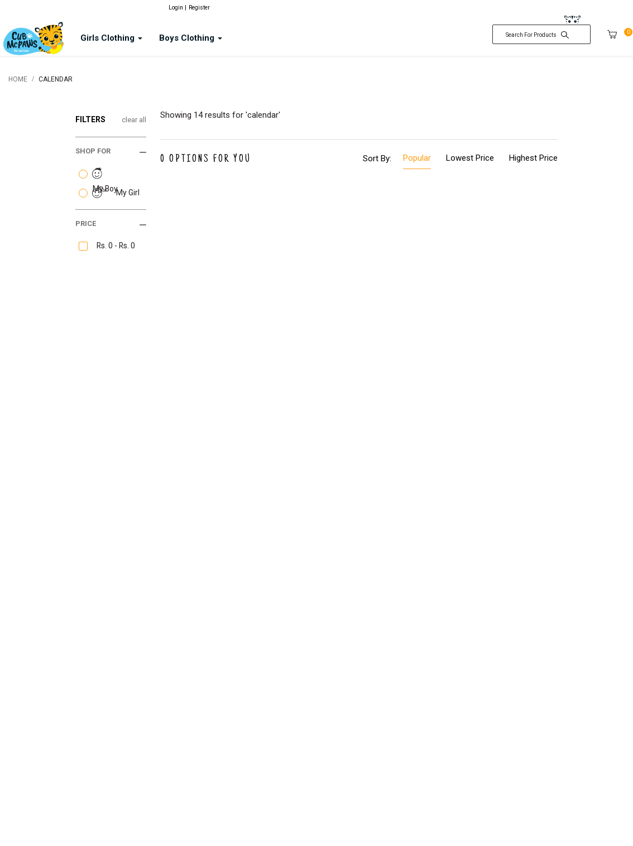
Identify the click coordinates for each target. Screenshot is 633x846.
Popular (417, 158)
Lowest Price (470, 158)
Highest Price (533, 158)
